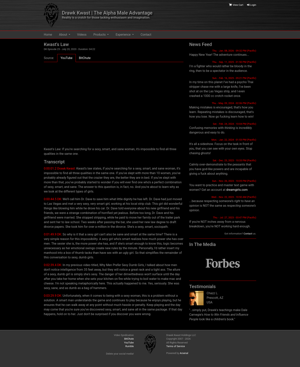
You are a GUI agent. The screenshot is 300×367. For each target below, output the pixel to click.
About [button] (63, 34)
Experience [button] (123, 34)
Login (251, 4)
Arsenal (184, 353)
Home (48, 34)
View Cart (236, 4)
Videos (81, 34)
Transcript (54, 162)
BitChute (129, 338)
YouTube (129, 342)
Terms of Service (175, 346)
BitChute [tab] (85, 58)
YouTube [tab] (66, 58)
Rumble (129, 346)
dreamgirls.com (237, 190)
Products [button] (99, 34)
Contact (146, 34)
